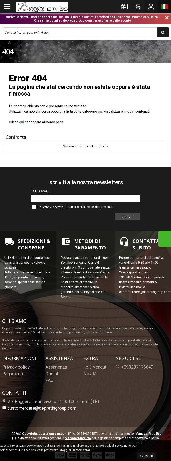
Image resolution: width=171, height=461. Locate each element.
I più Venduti (95, 367)
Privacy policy (16, 367)
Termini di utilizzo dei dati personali (90, 206)
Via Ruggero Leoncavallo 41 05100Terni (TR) (50, 401)
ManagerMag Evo (148, 433)
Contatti (53, 373)
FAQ (49, 380)
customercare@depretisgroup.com (39, 408)
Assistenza (56, 367)
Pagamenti (12, 373)
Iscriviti (127, 216)
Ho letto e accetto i (49, 207)
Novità (89, 373)
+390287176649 (134, 367)
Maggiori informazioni (75, 450)
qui (21, 122)
